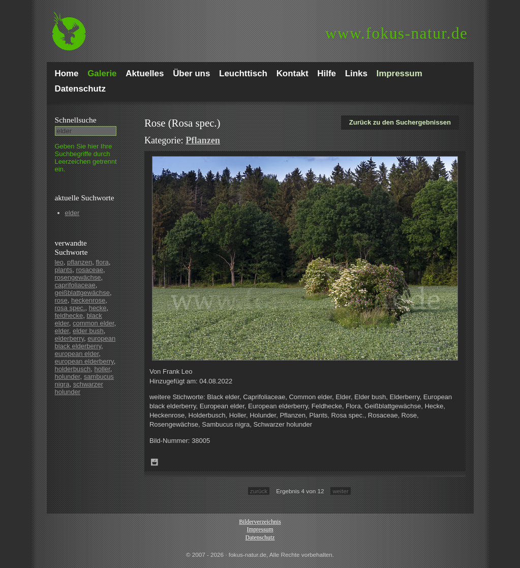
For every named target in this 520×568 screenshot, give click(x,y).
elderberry (69, 338)
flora (102, 262)
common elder (93, 323)
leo (59, 262)
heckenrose (88, 300)
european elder (77, 353)
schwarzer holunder (79, 388)
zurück (258, 491)
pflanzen (79, 262)
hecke (98, 308)
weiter (340, 491)
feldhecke (69, 315)
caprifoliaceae (75, 285)
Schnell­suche (76, 119)
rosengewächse (78, 277)
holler (102, 369)
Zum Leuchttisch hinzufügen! (154, 462)
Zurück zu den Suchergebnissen (400, 122)
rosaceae (89, 270)
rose (61, 300)
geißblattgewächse (82, 292)
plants (64, 270)
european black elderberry (85, 342)
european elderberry (84, 361)
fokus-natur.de (396, 33)
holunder (67, 376)
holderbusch (73, 369)
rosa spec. (70, 308)
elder (72, 213)
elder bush (88, 331)
